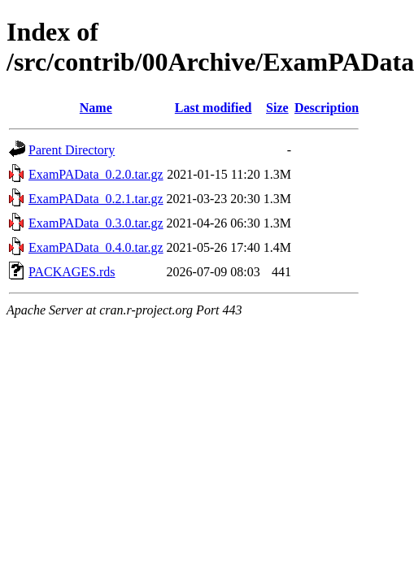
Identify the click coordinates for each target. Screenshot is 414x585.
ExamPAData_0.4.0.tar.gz (95, 247)
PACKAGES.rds (71, 272)
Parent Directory (71, 150)
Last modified (213, 108)
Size (277, 108)
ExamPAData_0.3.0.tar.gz (95, 223)
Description (326, 108)
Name (96, 108)
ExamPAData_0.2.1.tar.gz (95, 199)
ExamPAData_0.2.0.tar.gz (95, 174)
